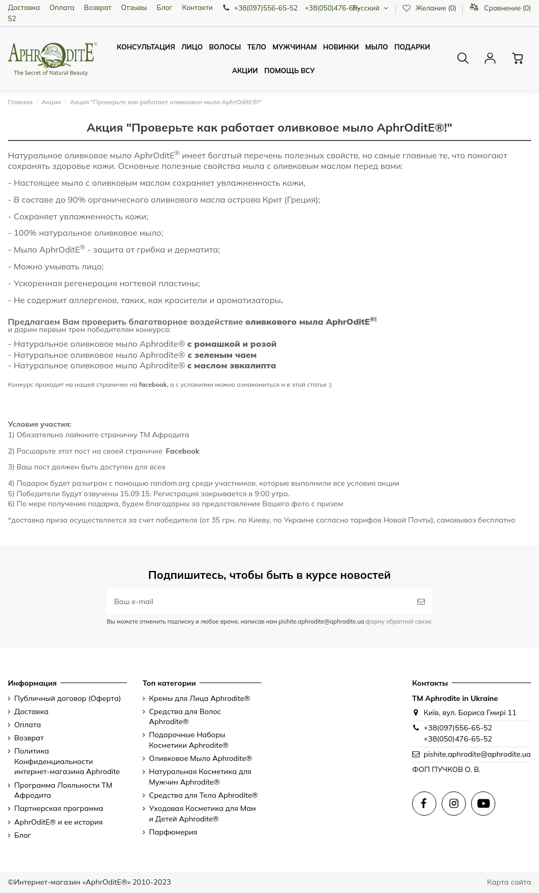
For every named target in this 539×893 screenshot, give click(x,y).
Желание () (430, 8)
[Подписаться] (421, 602)
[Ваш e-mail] (258, 602)
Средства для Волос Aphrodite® (185, 717)
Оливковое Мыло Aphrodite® (200, 758)
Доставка (24, 7)
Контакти (197, 7)
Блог (165, 7)
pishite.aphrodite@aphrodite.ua (477, 754)
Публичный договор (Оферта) (67, 698)
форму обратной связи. (398, 621)
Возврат (98, 7)
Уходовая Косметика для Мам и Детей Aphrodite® (202, 814)
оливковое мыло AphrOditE (122, 155)
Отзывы (134, 7)
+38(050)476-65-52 (458, 739)
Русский (371, 8)
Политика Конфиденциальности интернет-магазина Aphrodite (67, 761)
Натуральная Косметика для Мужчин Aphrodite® (200, 777)
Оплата (61, 7)
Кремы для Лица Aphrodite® (199, 698)
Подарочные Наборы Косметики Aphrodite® (188, 740)
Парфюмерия (173, 832)
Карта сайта (509, 882)
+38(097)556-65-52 (458, 728)
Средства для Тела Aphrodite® (203, 795)
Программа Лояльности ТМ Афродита (63, 790)
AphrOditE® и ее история (58, 822)
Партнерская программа (58, 808)
